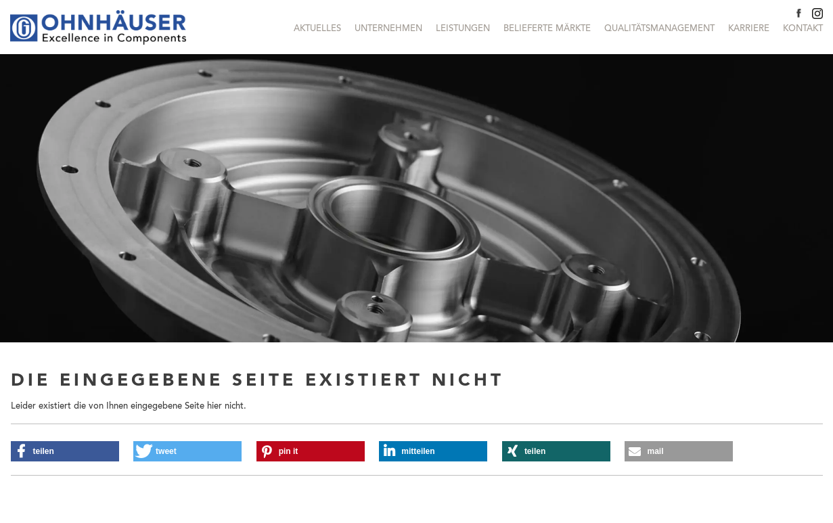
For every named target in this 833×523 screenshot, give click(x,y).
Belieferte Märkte (547, 28)
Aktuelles (317, 28)
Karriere (748, 28)
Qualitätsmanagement (659, 28)
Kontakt (803, 28)
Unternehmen (388, 28)
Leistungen (463, 28)
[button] (65, 451)
